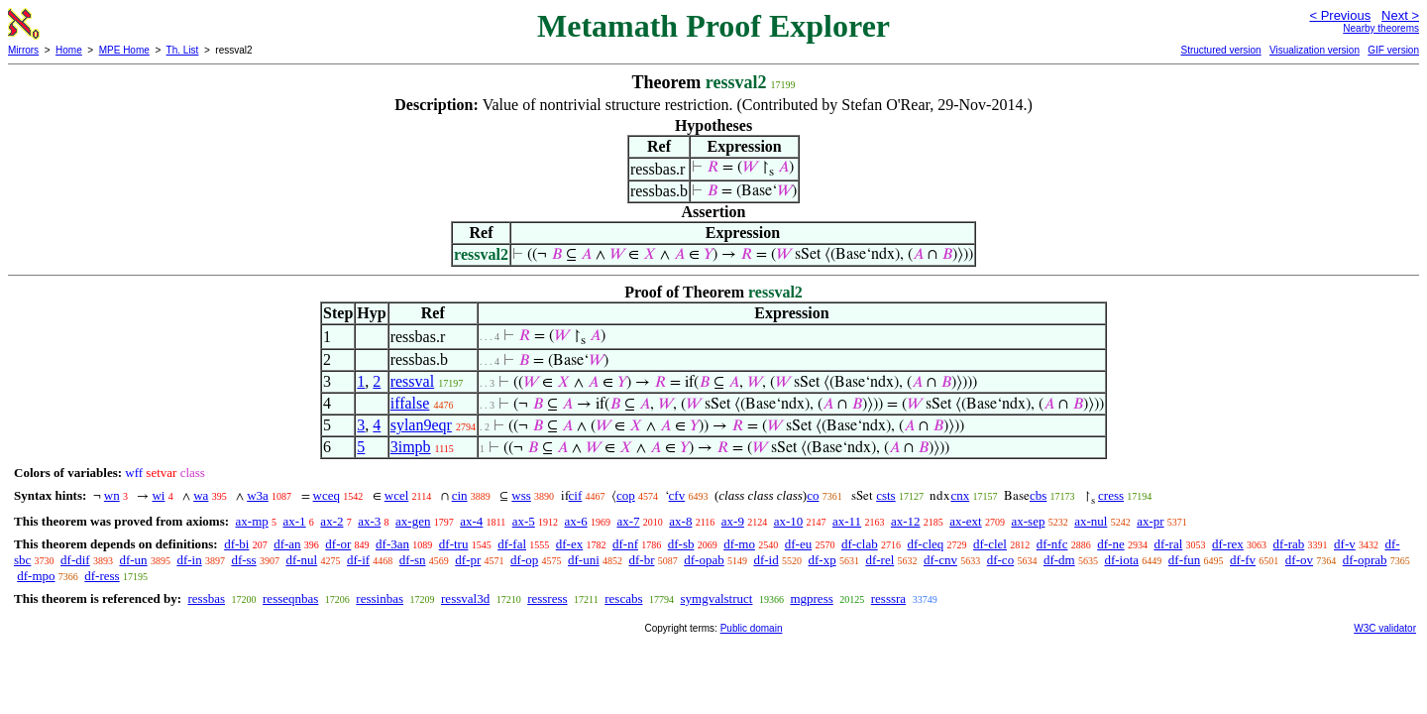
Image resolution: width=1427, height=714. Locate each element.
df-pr (468, 559)
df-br (642, 559)
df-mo (739, 543)
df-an (287, 543)
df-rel (879, 559)
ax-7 (627, 521)
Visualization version (1314, 50)
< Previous (1340, 15)
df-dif (75, 559)
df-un (133, 559)
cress (1111, 495)
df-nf (625, 543)
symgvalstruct (716, 598)
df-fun (1184, 559)
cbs (1038, 495)
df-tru (454, 543)
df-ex (569, 543)
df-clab (859, 543)
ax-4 (471, 521)
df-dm (1059, 559)
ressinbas (379, 598)
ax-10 (789, 521)
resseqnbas (290, 598)
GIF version (1393, 50)
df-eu (798, 543)
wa (200, 495)
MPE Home (124, 50)
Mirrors (23, 50)
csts (886, 495)
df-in (188, 559)
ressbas (206, 598)
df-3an (392, 543)
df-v (1345, 543)
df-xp (821, 559)
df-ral (1167, 543)
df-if (358, 559)
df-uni (584, 559)
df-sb (681, 543)
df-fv (1243, 559)
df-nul (301, 559)
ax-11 (846, 521)
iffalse (410, 403)
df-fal (511, 543)
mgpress (811, 598)
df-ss (243, 559)
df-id (765, 559)
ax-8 (680, 521)
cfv (677, 495)
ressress (547, 598)
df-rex (1228, 543)
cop (625, 495)
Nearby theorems (1381, 28)
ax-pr (1150, 521)
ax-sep (1027, 521)
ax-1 (294, 521)
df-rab (1289, 543)
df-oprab (1365, 559)
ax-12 (906, 521)
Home (68, 50)
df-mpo (36, 575)
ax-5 (523, 521)
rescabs (623, 598)
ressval (412, 381)
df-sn (412, 559)
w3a (258, 495)
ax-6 (576, 521)
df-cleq (925, 543)
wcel (396, 495)
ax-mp (252, 521)
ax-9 (732, 521)
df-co (1000, 559)
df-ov (1299, 559)
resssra (888, 598)
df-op (524, 559)
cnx (959, 495)
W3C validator (1385, 628)
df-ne (1110, 543)
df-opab (703, 559)
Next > (1400, 15)
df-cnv (940, 559)
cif (576, 495)
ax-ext (965, 521)
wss (521, 495)
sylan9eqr (421, 424)
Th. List (182, 50)
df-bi (236, 543)
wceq (326, 495)
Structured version (1220, 50)
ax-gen (412, 521)
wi (158, 495)
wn (112, 495)
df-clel (990, 543)
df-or (338, 543)
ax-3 (369, 521)
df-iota (1121, 559)
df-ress (101, 575)
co (813, 495)
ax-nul (1090, 521)
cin (460, 495)
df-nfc (1052, 543)
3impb (410, 446)
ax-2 (331, 521)
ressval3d (465, 598)
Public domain (751, 628)
